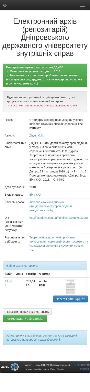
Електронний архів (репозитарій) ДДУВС (34, 67)
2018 (57, 71)
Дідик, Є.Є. (36, 135)
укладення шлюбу (41, 210)
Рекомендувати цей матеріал (25, 318)
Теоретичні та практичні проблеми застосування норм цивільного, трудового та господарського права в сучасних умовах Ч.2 (44, 79)
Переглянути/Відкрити (70, 299)
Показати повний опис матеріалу (27, 311)
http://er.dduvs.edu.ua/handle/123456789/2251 (58, 217)
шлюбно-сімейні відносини (47, 202)
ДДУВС (10, 366)
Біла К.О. (35, 194)
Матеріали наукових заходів (30, 71)
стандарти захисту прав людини (50, 206)
